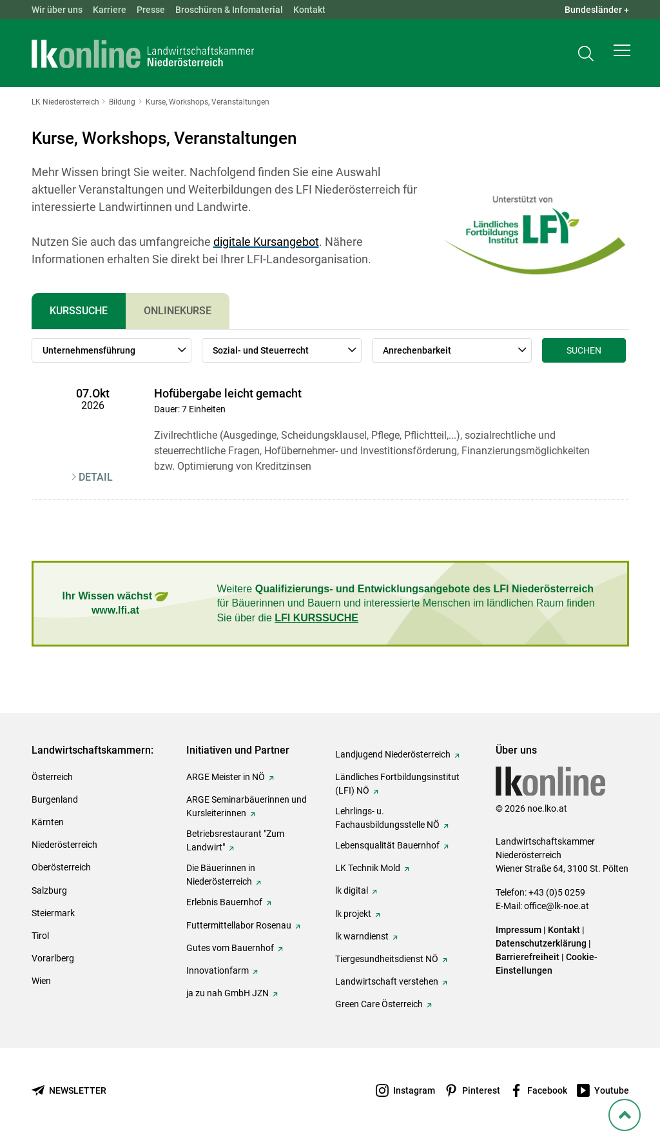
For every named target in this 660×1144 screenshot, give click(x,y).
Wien (41, 981)
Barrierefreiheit (527, 957)
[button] (622, 55)
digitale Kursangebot (266, 241)
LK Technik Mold (367, 868)
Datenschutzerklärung (541, 943)
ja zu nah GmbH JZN (227, 993)
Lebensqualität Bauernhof (387, 845)
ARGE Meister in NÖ (225, 777)
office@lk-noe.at (556, 906)
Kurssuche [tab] (79, 311)
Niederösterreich (64, 844)
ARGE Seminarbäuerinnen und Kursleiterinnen (246, 806)
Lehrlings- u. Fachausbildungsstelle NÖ (387, 818)
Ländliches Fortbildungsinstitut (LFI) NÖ (397, 784)
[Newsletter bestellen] (69, 1091)
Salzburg (49, 890)
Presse (151, 10)
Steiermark (53, 913)
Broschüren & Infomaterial (229, 10)
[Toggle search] (586, 56)
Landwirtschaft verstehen (386, 981)
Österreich (52, 777)
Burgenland (55, 799)
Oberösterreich (61, 867)
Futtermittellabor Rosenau (238, 925)
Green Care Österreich (379, 1004)
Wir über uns (57, 10)
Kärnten (48, 822)
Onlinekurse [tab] (177, 311)
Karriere (109, 10)
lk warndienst (362, 936)
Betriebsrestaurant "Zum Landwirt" (235, 840)
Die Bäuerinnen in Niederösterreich (220, 875)
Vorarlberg (53, 958)
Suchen (584, 350)
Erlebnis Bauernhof (224, 902)
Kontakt (309, 10)
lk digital (351, 890)
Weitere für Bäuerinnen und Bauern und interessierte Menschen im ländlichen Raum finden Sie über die (405, 603)
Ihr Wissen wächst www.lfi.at (116, 603)
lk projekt (353, 913)
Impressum (518, 930)
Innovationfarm (217, 970)
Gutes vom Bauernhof (230, 948)
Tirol (40, 935)
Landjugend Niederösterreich (393, 754)
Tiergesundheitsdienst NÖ (386, 959)
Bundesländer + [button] (597, 10)
